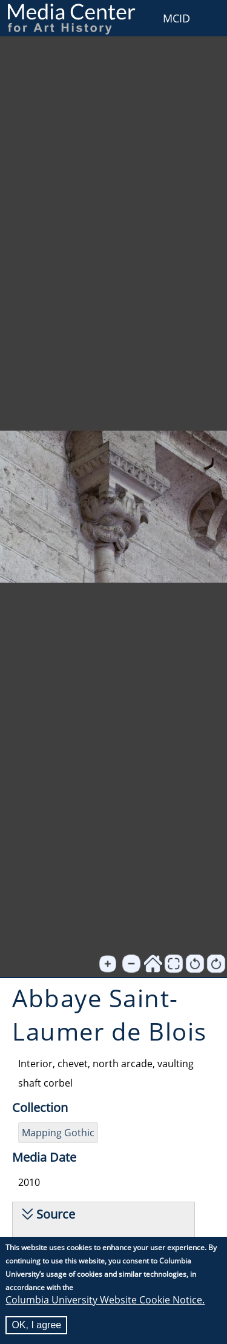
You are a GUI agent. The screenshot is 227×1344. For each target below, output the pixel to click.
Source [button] (55, 1214)
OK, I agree (36, 1325)
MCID (176, 18)
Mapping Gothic (58, 1132)
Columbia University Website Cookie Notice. (105, 1300)
